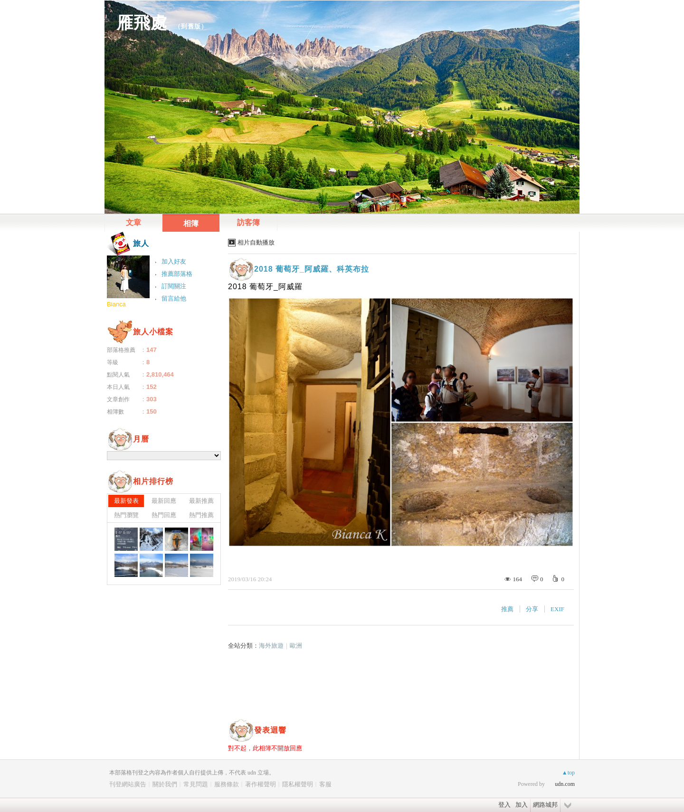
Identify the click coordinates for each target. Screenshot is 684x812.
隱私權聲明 (297, 784)
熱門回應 (164, 515)
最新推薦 (201, 500)
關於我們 (164, 784)
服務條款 (226, 784)
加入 (521, 804)
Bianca (116, 304)
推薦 (507, 609)
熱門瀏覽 (126, 515)
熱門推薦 (201, 515)
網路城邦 (545, 804)
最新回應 (164, 500)
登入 (504, 804)
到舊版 (191, 26)
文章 (133, 222)
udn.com (565, 784)
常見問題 (195, 784)
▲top (568, 772)
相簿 (191, 223)
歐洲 (296, 645)
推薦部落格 (177, 273)
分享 (532, 609)
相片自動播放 (256, 242)
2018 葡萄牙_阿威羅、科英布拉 (311, 269)
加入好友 (174, 261)
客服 (325, 784)
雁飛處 (142, 22)
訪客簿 (248, 222)
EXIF (557, 609)
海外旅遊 (271, 645)
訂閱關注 (174, 286)
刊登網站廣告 (127, 784)
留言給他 (174, 298)
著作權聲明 (260, 784)
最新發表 (126, 500)
